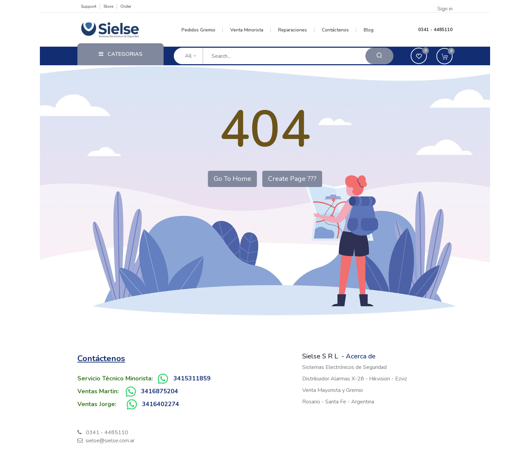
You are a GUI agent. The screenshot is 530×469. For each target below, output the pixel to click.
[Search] (379, 56)
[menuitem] (202, 30)
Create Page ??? (292, 178)
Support (88, 6)
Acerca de (361, 356)
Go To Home (232, 178)
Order (125, 6)
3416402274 (160, 404)
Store (108, 6)
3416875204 (159, 391)
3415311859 (192, 378)
